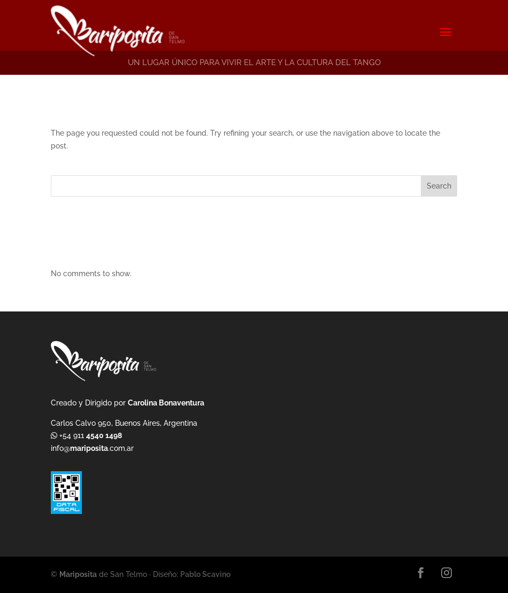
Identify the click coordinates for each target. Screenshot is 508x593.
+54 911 (89, 435)
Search (439, 186)
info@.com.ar (92, 448)
